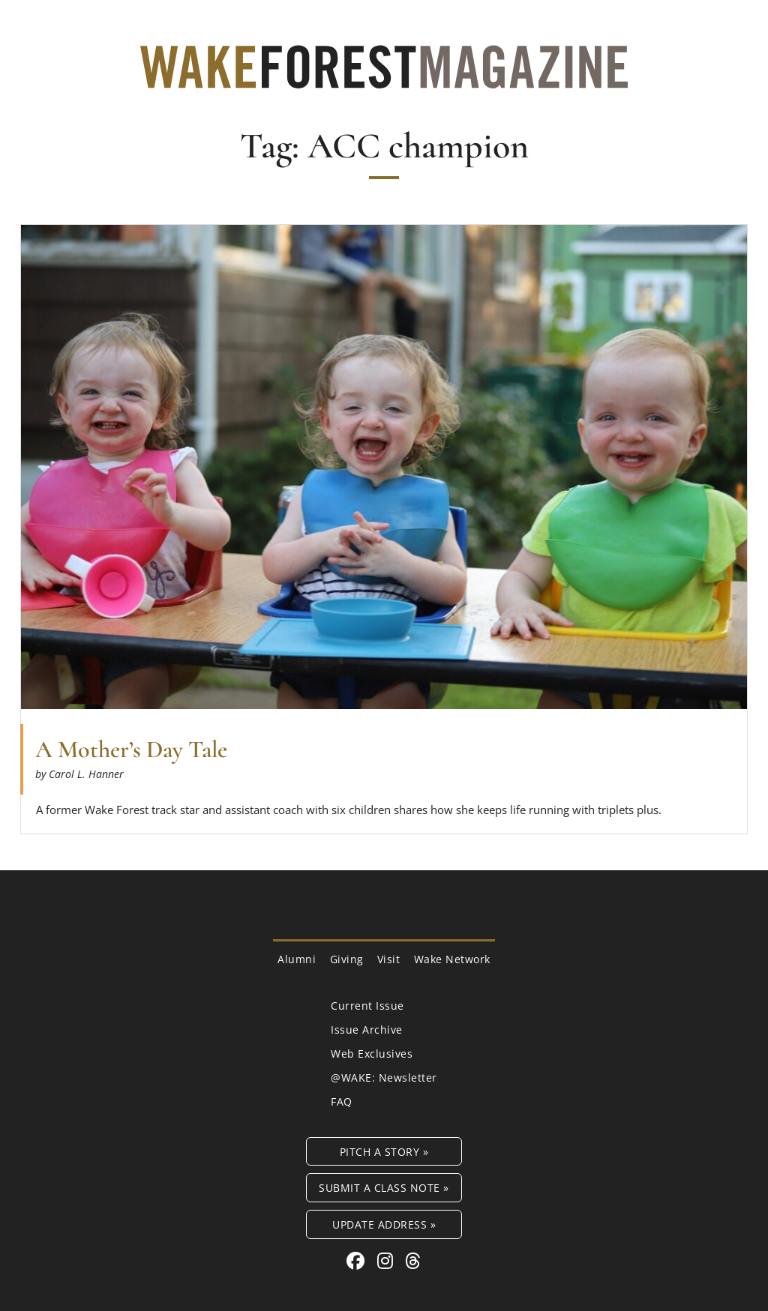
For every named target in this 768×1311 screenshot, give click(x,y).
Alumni (297, 959)
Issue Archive (367, 1029)
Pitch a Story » (384, 1152)
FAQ (341, 1101)
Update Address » (384, 1224)
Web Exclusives (371, 1053)
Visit (388, 959)
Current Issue (367, 1005)
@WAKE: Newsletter (384, 1077)
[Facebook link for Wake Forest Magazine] (358, 1260)
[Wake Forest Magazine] (384, 77)
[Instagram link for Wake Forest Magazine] (387, 1260)
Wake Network (452, 959)
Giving (347, 959)
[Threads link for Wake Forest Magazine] (413, 1260)
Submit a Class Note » (384, 1188)
